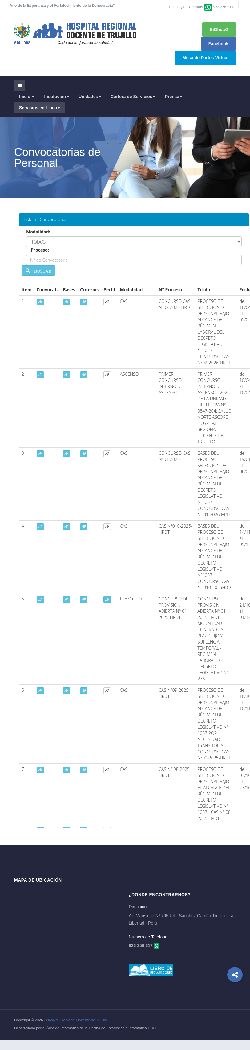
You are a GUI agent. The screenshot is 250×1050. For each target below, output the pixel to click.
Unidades (90, 96)
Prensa (174, 96)
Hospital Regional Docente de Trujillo (76, 1020)
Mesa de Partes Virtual (205, 57)
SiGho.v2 (219, 29)
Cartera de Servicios (133, 96)
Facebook (218, 43)
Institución (56, 96)
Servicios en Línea (39, 107)
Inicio (26, 96)
